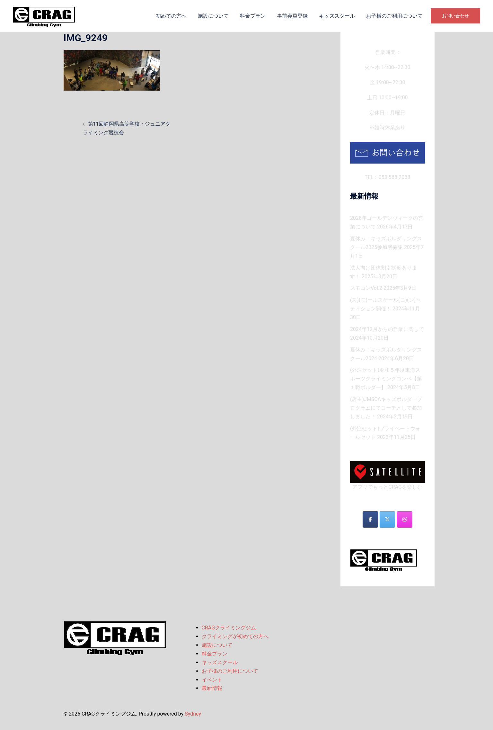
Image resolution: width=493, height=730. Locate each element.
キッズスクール (337, 16)
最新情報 (212, 688)
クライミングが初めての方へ (235, 636)
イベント (212, 680)
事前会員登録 (292, 16)
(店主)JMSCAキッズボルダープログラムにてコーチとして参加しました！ (386, 408)
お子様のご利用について (394, 16)
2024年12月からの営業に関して (387, 329)
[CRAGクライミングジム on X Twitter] (387, 519)
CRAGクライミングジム (229, 628)
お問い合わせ (455, 15)
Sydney (193, 714)
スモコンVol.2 (366, 288)
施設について (213, 16)
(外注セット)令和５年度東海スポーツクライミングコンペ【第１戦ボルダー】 (386, 378)
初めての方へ (171, 16)
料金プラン (253, 16)
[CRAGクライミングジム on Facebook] (370, 519)
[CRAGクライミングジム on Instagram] (404, 519)
